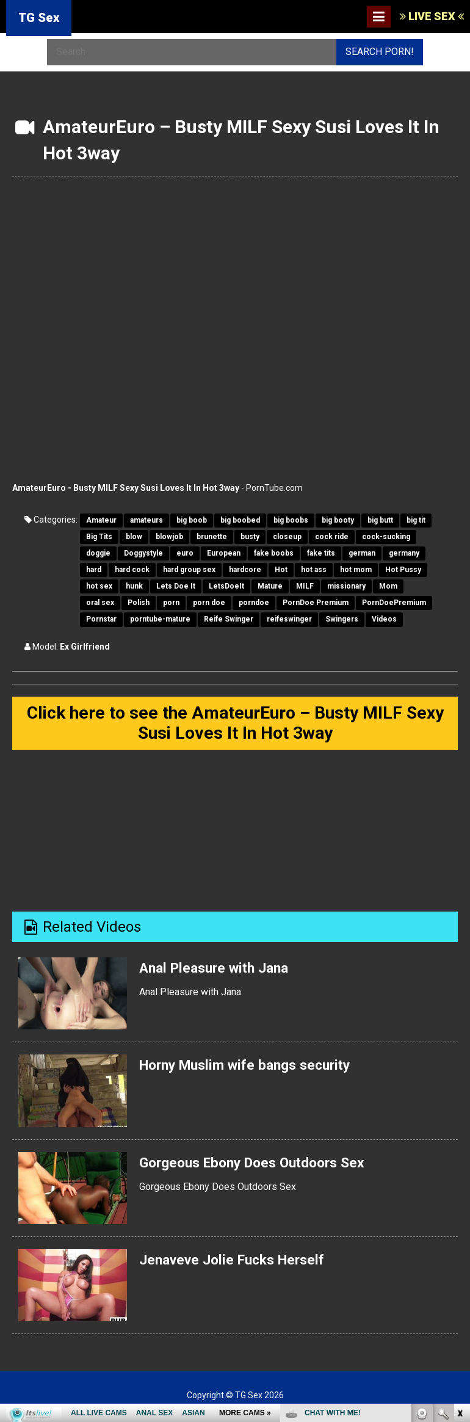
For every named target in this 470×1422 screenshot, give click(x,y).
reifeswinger (289, 619)
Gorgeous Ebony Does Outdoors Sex (259, 1165)
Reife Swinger (228, 619)
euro (184, 553)
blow (134, 536)
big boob (191, 520)
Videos (384, 619)
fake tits (321, 553)
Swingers (341, 619)
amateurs (146, 520)
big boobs (290, 520)
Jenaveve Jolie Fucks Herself (238, 1262)
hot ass (314, 569)
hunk (134, 586)
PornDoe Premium (316, 602)
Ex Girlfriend (85, 646)
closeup (287, 536)
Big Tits (99, 536)
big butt (380, 520)
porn (171, 602)
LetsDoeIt (226, 586)
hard (93, 569)
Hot (281, 569)
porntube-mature (160, 619)
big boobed (240, 520)
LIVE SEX (432, 16)
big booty (338, 520)
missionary (346, 586)
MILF (305, 586)
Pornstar (101, 619)
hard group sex (189, 569)
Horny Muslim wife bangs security (252, 1067)
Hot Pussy (403, 569)
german (362, 553)
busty (249, 536)
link (459, 1231)
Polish (139, 602)
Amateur (101, 520)
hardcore (245, 569)
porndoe (254, 602)
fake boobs (274, 553)
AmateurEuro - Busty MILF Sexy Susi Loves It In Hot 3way (125, 488)
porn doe (209, 602)
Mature (270, 586)
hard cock (132, 569)
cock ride (332, 536)
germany (404, 553)
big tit (416, 520)
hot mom (356, 569)
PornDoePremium (394, 602)
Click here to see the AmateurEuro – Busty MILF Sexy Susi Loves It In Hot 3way (235, 724)
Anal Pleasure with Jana (218, 970)
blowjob (169, 536)
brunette (212, 536)
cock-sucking (386, 536)
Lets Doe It (175, 586)
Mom (388, 586)
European (223, 553)
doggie (98, 553)
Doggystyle (143, 553)
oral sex (100, 602)
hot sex (99, 586)
